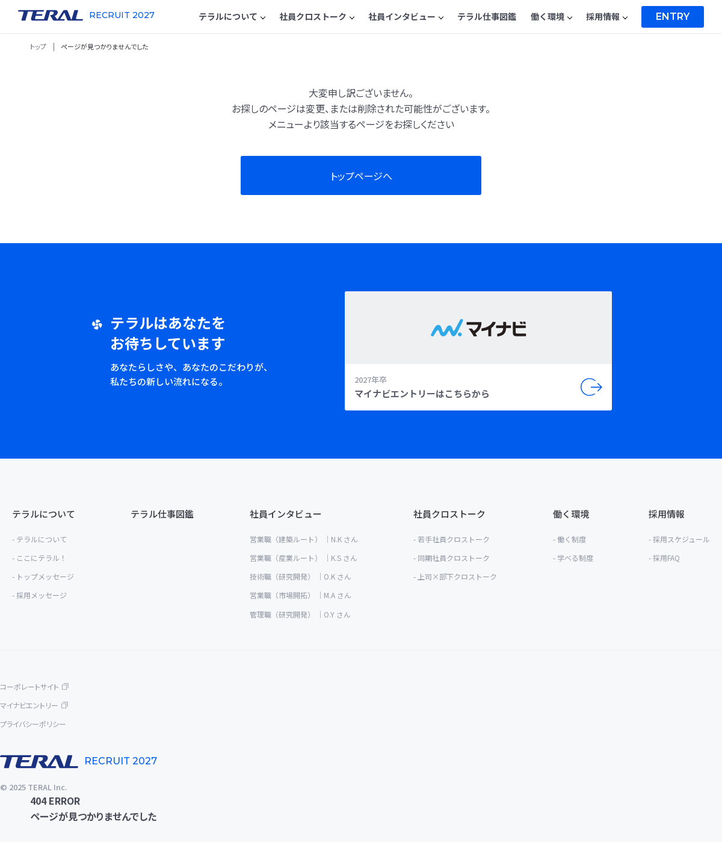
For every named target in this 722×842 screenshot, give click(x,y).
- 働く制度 (569, 539)
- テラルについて (39, 539)
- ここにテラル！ (39, 558)
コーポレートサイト (29, 686)
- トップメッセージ (43, 576)
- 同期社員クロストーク (451, 558)
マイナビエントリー (29, 705)
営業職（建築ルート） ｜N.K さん (304, 539)
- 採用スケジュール (679, 539)
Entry (673, 16)
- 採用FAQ (664, 558)
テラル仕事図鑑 (162, 513)
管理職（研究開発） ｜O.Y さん (300, 614)
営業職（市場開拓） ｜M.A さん (300, 595)
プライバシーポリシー (33, 724)
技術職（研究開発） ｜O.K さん (300, 576)
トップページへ (361, 176)
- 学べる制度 (573, 558)
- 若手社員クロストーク (451, 539)
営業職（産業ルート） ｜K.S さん (303, 558)
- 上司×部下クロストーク (455, 576)
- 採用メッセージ (39, 595)
